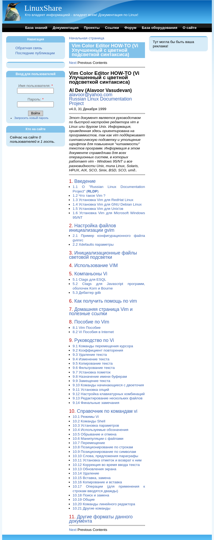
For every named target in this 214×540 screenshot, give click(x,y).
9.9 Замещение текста (91, 381)
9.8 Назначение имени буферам (100, 377)
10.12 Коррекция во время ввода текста (106, 465)
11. (72, 516)
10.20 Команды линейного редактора (104, 504)
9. (71, 340)
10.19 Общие (84, 499)
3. (71, 253)
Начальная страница (86, 38)
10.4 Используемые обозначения (100, 430)
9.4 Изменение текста (91, 359)
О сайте (190, 28)
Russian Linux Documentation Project (100, 101)
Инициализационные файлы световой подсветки (103, 255)
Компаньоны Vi (90, 273)
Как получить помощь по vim (105, 301)
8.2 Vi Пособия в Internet (93, 332)
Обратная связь (28, 48)
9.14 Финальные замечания (96, 403)
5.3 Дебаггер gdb (87, 293)
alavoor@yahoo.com (90, 94)
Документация (66, 28)
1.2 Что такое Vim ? (89, 196)
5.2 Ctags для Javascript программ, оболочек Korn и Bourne (109, 286)
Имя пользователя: (35, 86)
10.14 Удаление (86, 473)
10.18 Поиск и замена (91, 495)
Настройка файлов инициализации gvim (92, 228)
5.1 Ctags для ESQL (89, 279)
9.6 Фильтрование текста (94, 368)
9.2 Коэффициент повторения (98, 350)
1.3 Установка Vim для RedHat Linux (103, 200)
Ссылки (112, 28)
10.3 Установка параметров (96, 425)
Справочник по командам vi (107, 411)
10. (72, 411)
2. (71, 225)
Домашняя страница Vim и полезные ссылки (101, 311)
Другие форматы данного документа (101, 519)
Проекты (92, 28)
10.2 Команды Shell (89, 421)
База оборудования (159, 28)
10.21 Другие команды (91, 508)
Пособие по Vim (91, 322)
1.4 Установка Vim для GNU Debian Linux (107, 204)
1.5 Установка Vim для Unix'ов (98, 209)
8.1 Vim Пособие (87, 328)
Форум (130, 28)
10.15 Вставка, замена (92, 478)
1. (71, 181)
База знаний (36, 28)
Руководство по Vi (94, 340)
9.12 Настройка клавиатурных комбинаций (109, 394)
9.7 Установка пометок (92, 372)
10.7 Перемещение (89, 443)
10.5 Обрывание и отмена (95, 434)
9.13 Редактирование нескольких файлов (108, 398)
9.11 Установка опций (91, 390)
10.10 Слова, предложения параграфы (105, 456)
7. (71, 309)
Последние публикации (35, 53)
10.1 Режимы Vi (86, 417)
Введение (85, 181)
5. (71, 273)
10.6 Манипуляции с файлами (98, 439)
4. (71, 265)
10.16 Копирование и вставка (97, 482)
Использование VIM (96, 265)
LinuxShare (43, 7)
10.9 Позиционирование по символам (104, 452)
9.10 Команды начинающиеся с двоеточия (108, 385)
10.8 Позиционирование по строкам (103, 447)
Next (73, 63)
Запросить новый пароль (31, 117)
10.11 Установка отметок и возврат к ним (107, 460)
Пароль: (36, 99)
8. (71, 322)
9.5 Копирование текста (93, 363)
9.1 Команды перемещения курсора (103, 346)
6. (71, 301)
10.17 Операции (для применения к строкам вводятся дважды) (109, 488)
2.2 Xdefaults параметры (93, 244)
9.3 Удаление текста (90, 355)
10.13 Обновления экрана (94, 469)
